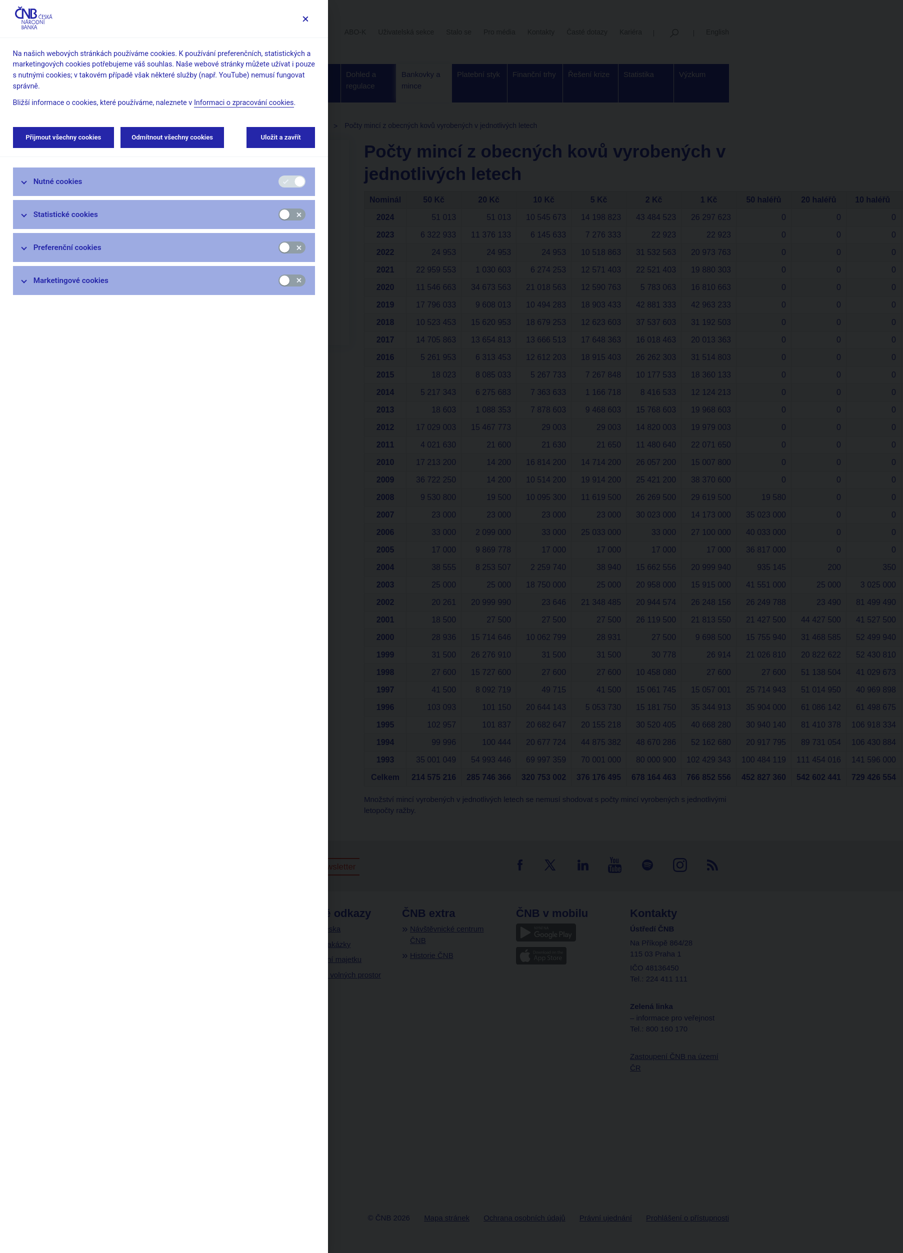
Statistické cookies (66, 214)
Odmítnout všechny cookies (172, 137)
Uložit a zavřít (281, 137)
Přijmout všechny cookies (63, 137)
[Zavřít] (305, 18)
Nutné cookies (58, 181)
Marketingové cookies (71, 280)
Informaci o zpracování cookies (244, 102)
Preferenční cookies (68, 247)
